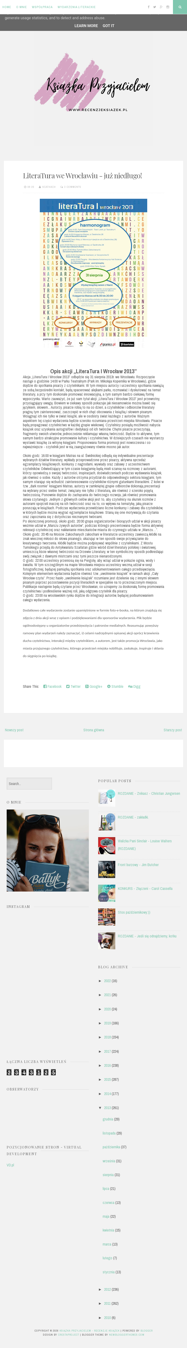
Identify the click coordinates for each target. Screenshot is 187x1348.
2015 (107, 1079)
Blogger (147, 1330)
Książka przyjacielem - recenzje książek (90, 1330)
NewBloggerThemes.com (126, 1334)
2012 (107, 1289)
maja (106, 1216)
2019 (107, 1023)
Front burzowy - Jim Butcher (138, 864)
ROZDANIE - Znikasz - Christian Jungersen (149, 793)
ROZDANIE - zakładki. (133, 817)
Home (6, 7)
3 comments (72, 187)
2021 (107, 994)
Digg (134, 686)
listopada (109, 1133)
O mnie (21, 7)
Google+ (93, 686)
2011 (107, 1303)
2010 (107, 1317)
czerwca (108, 1202)
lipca (106, 1188)
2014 (107, 1093)
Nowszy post (14, 729)
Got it (108, 26)
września (109, 1161)
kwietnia (108, 1230)
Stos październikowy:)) (134, 912)
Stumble (115, 686)
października (111, 1146)
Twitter (73, 686)
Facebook (52, 686)
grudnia (108, 1119)
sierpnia (108, 1174)
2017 (107, 1051)
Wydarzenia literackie (77, 7)
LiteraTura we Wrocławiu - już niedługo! (82, 175)
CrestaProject (68, 1334)
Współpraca (42, 7)
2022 (107, 980)
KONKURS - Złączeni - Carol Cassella (145, 888)
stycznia (109, 1272)
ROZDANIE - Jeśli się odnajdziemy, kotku (147, 936)
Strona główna (93, 729)
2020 (107, 1009)
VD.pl (10, 1165)
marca (107, 1244)
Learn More (86, 26)
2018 (107, 1037)
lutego (107, 1258)
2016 (107, 1065)
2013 (107, 1107)
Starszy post (173, 729)
